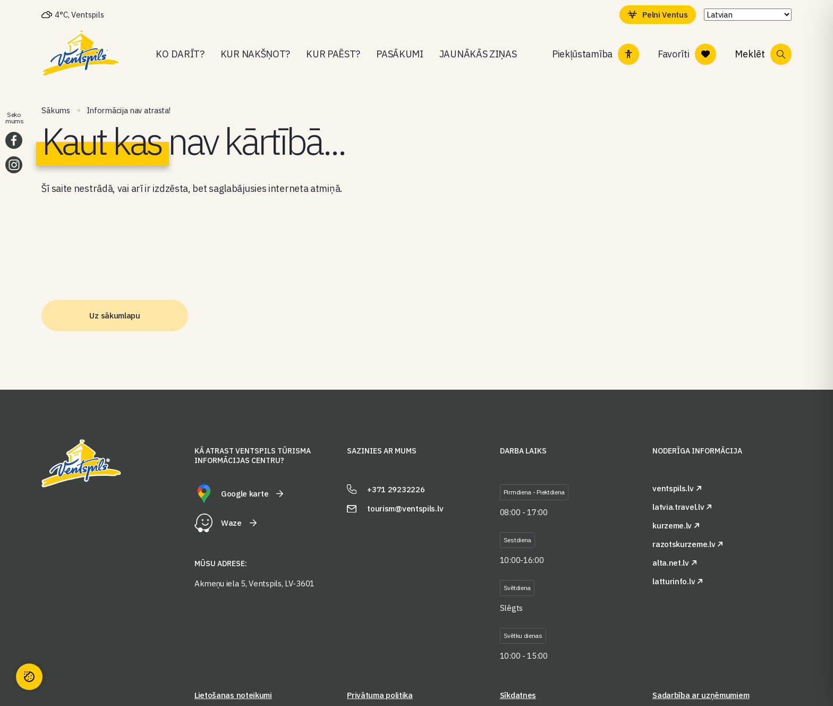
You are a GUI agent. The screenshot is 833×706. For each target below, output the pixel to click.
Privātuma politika (380, 695)
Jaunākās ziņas (478, 54)
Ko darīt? (180, 54)
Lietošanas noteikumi (233, 695)
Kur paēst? (333, 54)
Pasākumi (399, 54)
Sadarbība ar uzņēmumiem (700, 695)
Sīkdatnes (518, 695)
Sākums (55, 110)
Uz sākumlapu (114, 315)
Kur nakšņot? (255, 54)
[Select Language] (748, 15)
